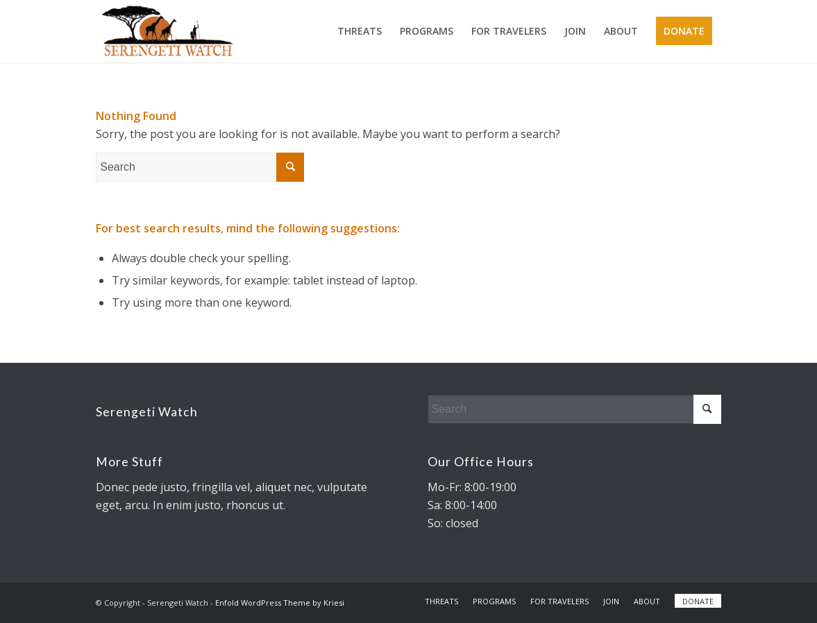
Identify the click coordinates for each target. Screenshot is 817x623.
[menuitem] (359, 31)
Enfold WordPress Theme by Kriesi (279, 602)
